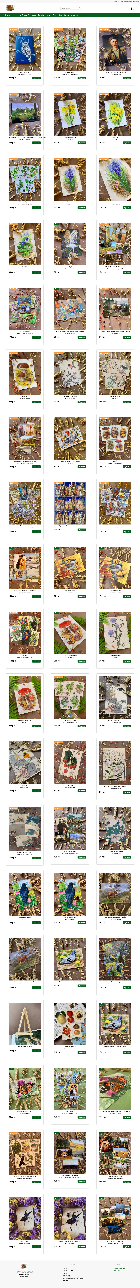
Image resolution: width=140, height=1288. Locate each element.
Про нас (116, 2)
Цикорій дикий (115, 655)
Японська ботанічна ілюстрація (25, 1176)
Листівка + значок (115, 204)
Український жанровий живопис (24, 461)
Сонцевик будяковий (24, 1111)
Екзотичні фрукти (70, 1047)
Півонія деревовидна (115, 851)
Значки (66, 15)
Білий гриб (24, 396)
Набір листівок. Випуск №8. (25, 593)
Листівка (70, 139)
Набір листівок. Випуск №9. (25, 463)
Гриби (55, 15)
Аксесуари (74, 15)
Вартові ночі (24, 72)
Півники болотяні (70, 137)
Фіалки (24, 267)
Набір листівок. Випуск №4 (70, 1049)
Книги (18, 15)
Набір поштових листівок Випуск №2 (70, 1177)
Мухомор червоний (70, 655)
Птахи (24, 15)
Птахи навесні (25, 331)
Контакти (136, 2)
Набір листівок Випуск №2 (24, 204)
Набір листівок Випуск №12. (25, 333)
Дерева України (24, 202)
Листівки (65, 1272)
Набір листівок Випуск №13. (70, 74)
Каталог (7, 15)
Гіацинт (70, 202)
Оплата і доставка (126, 2)
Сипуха (70, 267)
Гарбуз (24, 785)
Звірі (60, 15)
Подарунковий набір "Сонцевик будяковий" (115, 1111)
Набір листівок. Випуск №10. (115, 269)
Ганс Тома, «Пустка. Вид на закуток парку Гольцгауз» (27, 137)
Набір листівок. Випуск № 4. (25, 1178)
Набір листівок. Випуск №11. (24, 528)
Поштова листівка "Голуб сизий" (70, 982)
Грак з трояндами (24, 917)
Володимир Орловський (70, 1175)
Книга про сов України (24, 74)
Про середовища (68, 1270)
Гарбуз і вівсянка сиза (115, 720)
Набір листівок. (115, 398)
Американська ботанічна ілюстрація (74, 1279)
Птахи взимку (25, 526)
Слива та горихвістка (70, 396)
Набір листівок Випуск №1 (70, 722)
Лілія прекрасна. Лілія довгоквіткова (115, 786)
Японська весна (115, 396)
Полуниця (69, 785)
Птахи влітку (70, 72)
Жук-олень (24, 1241)
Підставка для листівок (24, 1047)
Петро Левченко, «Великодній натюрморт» (70, 331)
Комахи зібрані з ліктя (24, 852)
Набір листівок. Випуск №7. (70, 853)
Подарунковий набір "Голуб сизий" (115, 1047)
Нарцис (115, 137)
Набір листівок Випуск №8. (70, 1113)
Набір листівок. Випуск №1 (115, 463)
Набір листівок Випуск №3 (115, 1243)
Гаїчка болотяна (69, 591)
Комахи (49, 15)
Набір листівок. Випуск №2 (24, 854)
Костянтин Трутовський (115, 1241)
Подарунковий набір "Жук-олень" (70, 1241)
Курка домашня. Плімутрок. (70, 461)
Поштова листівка (115, 74)
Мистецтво (32, 15)
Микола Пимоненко (115, 1176)
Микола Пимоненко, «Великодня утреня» (115, 331)
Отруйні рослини (70, 720)
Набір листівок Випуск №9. (115, 984)
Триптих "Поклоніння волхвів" (70, 526)
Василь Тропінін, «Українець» (115, 72)
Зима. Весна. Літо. (70, 851)
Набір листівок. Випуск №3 (115, 528)
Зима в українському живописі (25, 591)
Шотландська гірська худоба (115, 917)
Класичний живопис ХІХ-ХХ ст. (115, 267)
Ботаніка (41, 15)
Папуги (24, 655)
